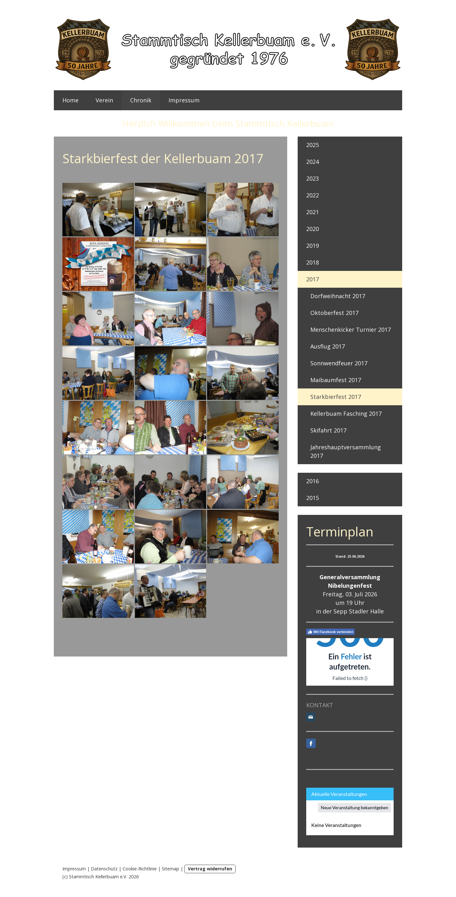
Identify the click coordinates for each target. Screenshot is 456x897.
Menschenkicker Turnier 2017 (350, 329)
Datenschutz (104, 869)
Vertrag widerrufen (210, 869)
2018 (312, 262)
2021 (312, 212)
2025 (312, 145)
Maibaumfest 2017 (335, 380)
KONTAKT (319, 705)
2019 (312, 245)
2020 (312, 229)
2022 (312, 195)
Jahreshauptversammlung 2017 (345, 451)
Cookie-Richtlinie (140, 869)
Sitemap (170, 869)
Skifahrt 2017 (328, 430)
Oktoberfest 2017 (334, 313)
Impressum (184, 100)
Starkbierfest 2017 (335, 396)
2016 (312, 481)
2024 (312, 161)
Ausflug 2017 (327, 346)
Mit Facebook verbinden (330, 631)
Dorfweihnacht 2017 (337, 296)
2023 (312, 178)
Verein (104, 100)
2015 (312, 498)
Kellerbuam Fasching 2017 (346, 413)
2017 (312, 279)
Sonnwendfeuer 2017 (338, 363)
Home (70, 100)
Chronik (140, 100)
